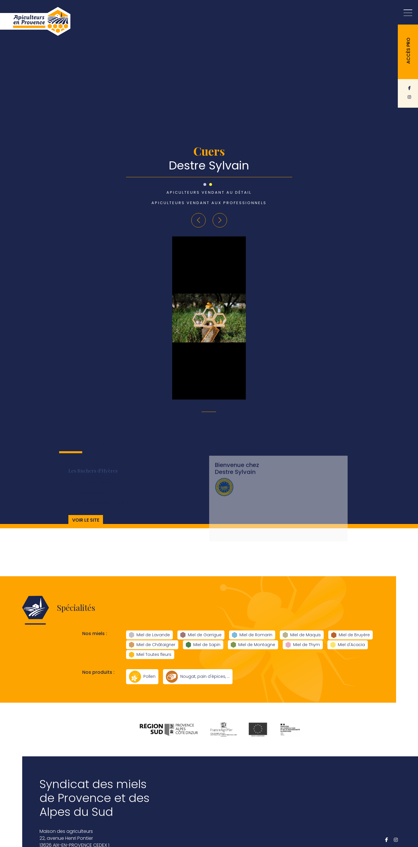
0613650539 (86, 499)
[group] (209, 318)
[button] (198, 220)
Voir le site (85, 526)
